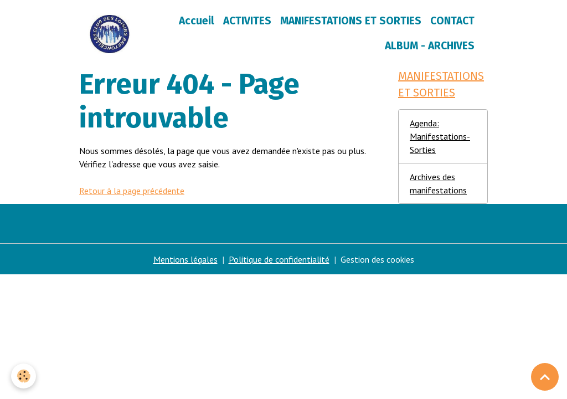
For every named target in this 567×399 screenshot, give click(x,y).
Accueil (196, 20)
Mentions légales (185, 259)
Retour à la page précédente (131, 190)
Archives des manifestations (438, 183)
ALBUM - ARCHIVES (430, 45)
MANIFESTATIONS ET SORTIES (350, 20)
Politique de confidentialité (279, 259)
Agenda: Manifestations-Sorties (440, 136)
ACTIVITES (247, 20)
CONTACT (452, 20)
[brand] (109, 33)
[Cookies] (23, 376)
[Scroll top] (545, 377)
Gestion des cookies (377, 259)
